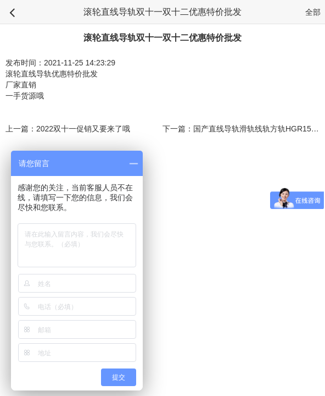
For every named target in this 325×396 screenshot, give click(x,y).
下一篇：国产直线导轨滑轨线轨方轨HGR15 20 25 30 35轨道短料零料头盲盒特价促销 (241, 128)
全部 (313, 12)
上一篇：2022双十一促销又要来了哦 (67, 128)
